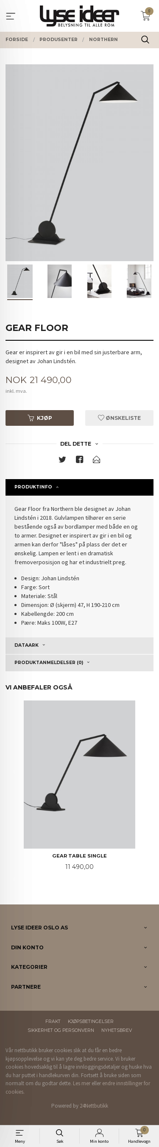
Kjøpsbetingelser (91, 1021)
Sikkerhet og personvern (61, 1030)
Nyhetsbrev (116, 1030)
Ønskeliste (119, 418)
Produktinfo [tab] (33, 487)
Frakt (53, 1021)
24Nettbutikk (94, 1105)
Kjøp (40, 418)
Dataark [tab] (26, 645)
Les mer (81, 1083)
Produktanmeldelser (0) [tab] (48, 662)
